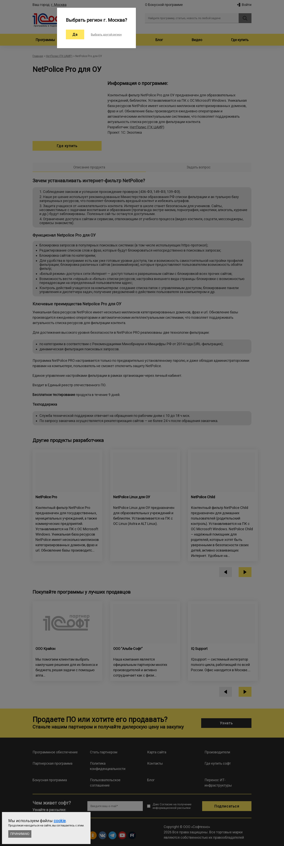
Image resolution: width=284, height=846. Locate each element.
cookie (60, 820)
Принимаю (19, 834)
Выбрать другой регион (106, 34)
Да (75, 34)
